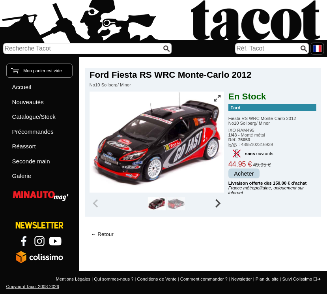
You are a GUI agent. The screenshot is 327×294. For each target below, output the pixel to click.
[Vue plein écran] (217, 98)
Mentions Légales (73, 279)
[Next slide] (217, 203)
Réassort (24, 146)
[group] (157, 203)
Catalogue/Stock (34, 116)
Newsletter (241, 279)
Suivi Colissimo (297, 279)
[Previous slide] (96, 203)
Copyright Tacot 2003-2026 (32, 286)
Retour (105, 234)
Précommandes (33, 131)
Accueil (21, 87)
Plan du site (267, 279)
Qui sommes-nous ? (113, 279)
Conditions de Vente (156, 279)
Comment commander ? (204, 279)
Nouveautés (28, 102)
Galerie (21, 175)
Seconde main (31, 161)
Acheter (244, 173)
